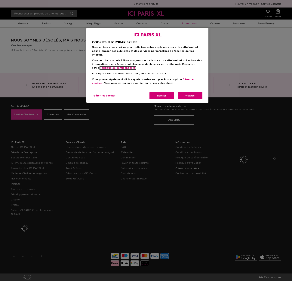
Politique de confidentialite (117, 68)
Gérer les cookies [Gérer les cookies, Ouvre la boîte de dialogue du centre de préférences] (104, 96)
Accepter (190, 96)
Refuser (161, 96)
